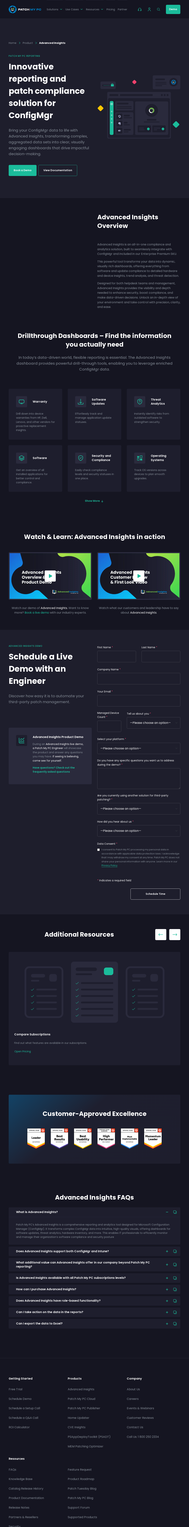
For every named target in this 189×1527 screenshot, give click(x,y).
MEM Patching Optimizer (85, 1446)
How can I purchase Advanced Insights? (46, 1289)
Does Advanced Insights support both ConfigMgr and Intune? (62, 1251)
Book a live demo (37, 612)
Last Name (149, 647)
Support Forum (79, 1507)
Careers (133, 1399)
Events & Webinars (140, 1408)
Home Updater (78, 1418)
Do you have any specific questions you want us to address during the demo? (135, 762)
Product (28, 43)
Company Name (109, 669)
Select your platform (111, 739)
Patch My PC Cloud (81, 1399)
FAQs (12, 1469)
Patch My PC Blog (80, 1498)
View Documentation (57, 170)
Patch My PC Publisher (84, 1408)
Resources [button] (95, 9)
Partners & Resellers (23, 1517)
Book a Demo (23, 170)
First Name (105, 647)
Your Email (105, 691)
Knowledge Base (20, 1479)
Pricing (110, 9)
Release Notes (19, 1507)
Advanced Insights (81, 1389)
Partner (122, 9)
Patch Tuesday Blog (82, 1488)
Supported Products (82, 1517)
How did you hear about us (115, 821)
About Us (133, 1389)
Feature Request (80, 1469)
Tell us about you (139, 713)
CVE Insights (76, 1427)
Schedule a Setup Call (24, 1408)
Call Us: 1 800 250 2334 (143, 1437)
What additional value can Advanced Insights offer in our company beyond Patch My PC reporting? (83, 1264)
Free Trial (15, 1389)
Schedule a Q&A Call (23, 1418)
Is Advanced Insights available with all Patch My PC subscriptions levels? (71, 1278)
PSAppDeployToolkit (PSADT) (89, 1437)
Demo (173, 9)
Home (12, 43)
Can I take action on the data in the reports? (49, 1312)
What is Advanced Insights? (37, 1212)
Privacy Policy (109, 865)
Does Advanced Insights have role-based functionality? (58, 1301)
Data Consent (107, 844)
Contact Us (135, 1427)
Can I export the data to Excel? (39, 1323)
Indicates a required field (114, 880)
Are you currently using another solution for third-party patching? (132, 797)
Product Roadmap (81, 1479)
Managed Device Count (108, 715)
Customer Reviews (140, 1418)
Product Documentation (26, 1498)
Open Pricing (22, 1051)
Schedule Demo (20, 1399)
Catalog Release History (26, 1488)
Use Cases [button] (74, 9)
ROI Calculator (19, 1427)
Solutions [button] (55, 9)
